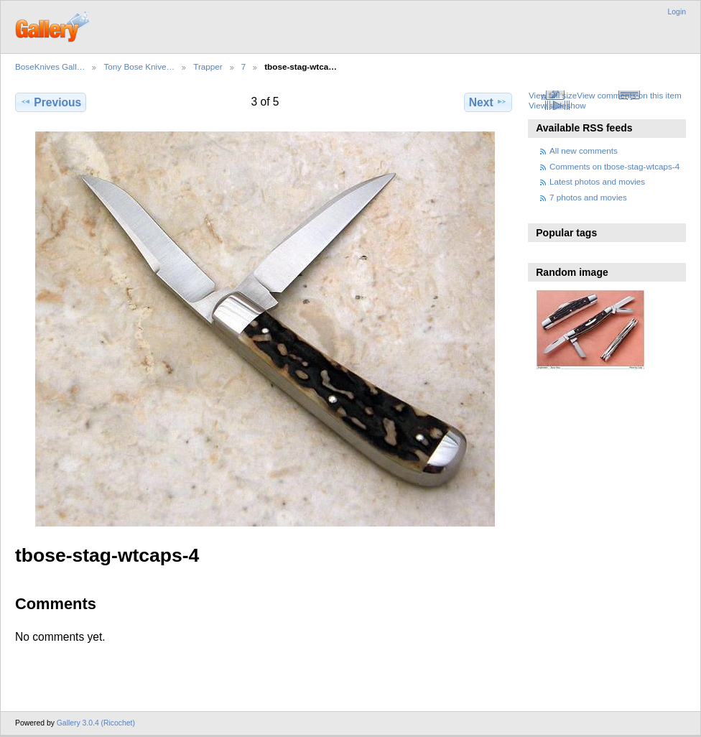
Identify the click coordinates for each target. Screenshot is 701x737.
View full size (553, 95)
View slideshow (557, 105)
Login (677, 12)
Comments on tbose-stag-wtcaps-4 (614, 166)
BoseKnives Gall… (50, 66)
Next (488, 102)
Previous (50, 102)
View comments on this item (629, 95)
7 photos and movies (588, 197)
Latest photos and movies (597, 181)
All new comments (583, 150)
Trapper (208, 66)
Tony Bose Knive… (139, 66)
